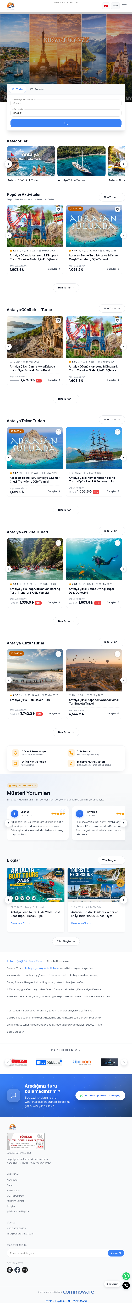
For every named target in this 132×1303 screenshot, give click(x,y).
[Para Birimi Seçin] (115, 5)
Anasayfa (12, 1179)
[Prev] (8, 164)
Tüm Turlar (110, 197)
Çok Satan (75, 209)
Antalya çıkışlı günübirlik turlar (42, 968)
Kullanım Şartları (16, 1200)
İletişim (11, 1206)
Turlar (10, 1185)
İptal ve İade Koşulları (18, 1211)
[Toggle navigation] (124, 5)
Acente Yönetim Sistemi (50, 1292)
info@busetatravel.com (20, 1233)
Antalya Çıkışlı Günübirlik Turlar (25, 961)
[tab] (17, 89)
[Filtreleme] (66, 123)
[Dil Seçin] (106, 5)
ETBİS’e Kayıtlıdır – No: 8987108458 (66, 1301)
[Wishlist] (58, 209)
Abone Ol (116, 1252)
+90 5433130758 (16, 1228)
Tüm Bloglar (109, 860)
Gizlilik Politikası (15, 1195)
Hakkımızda (13, 1190)
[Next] (124, 164)
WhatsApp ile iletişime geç (100, 1095)
